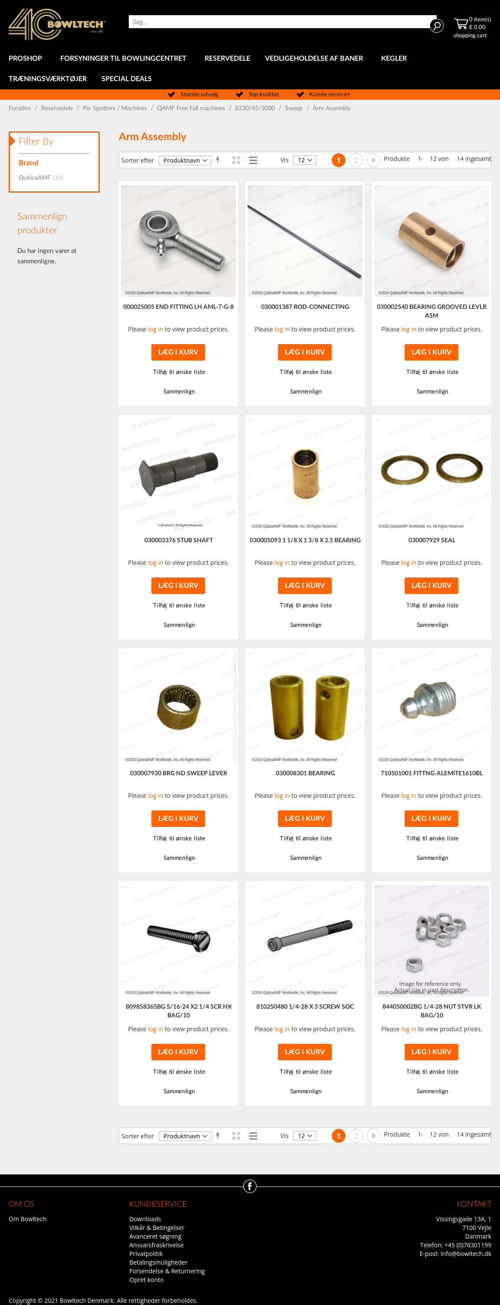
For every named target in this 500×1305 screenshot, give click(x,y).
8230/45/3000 (256, 108)
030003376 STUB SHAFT (178, 541)
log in (155, 329)
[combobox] (283, 21)
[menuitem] (27, 59)
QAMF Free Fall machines (192, 108)
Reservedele (58, 108)
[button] (178, 372)
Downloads (145, 1219)
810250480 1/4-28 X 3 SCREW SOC (305, 1007)
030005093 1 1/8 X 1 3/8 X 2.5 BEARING (305, 541)
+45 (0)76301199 (467, 1245)
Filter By (36, 141)
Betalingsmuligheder (158, 1262)
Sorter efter (137, 160)
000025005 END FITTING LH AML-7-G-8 (178, 307)
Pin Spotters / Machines (116, 108)
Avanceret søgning (155, 1236)
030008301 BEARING (305, 774)
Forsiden (21, 108)
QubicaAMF (44, 178)
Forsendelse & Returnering (167, 1271)
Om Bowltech (27, 1219)
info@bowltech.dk (466, 1253)
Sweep (294, 108)
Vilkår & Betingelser (156, 1227)
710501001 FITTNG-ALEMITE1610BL (432, 774)
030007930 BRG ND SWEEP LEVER (178, 774)
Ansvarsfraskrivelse (156, 1245)
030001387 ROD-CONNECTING (305, 307)
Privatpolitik (146, 1253)
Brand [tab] (29, 163)
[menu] (250, 69)
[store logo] (57, 24)
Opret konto (146, 1279)
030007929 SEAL (431, 541)
